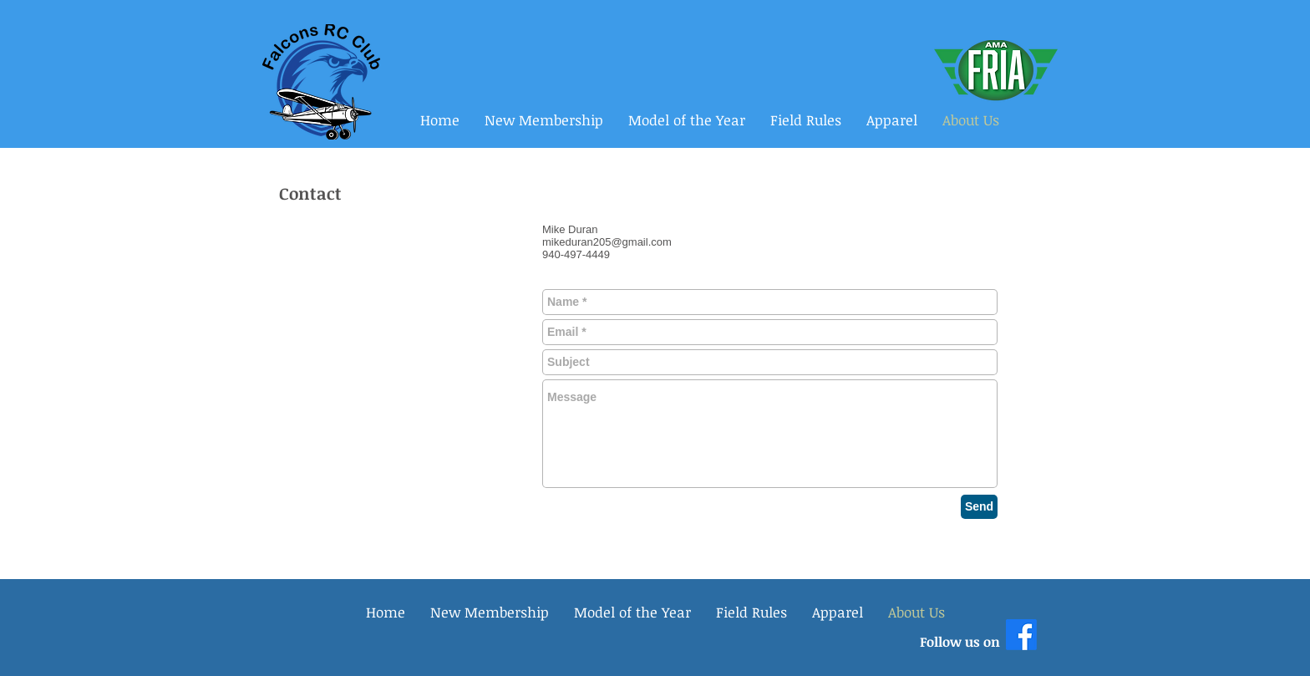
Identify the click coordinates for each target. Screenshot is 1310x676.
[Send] (979, 507)
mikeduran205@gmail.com (607, 242)
